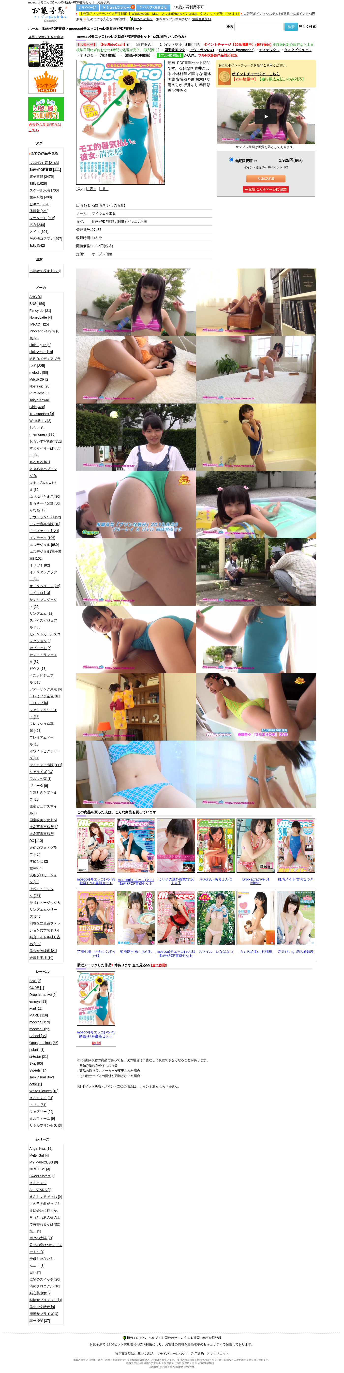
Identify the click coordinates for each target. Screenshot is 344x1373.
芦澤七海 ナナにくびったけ (96, 953)
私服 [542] (37, 245)
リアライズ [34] (41, 772)
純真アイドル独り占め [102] (45, 940)
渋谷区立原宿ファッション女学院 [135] (45, 926)
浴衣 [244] (37, 225)
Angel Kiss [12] (41, 1148)
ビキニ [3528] (40, 204)
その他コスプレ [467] (46, 238)
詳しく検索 (307, 27)
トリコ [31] (38, 1105)
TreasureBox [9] (42, 414)
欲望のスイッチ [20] (45, 1279)
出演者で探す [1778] (45, 271)
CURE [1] (37, 988)
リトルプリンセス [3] (46, 1125)
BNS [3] (35, 981)
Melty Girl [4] (39, 1155)
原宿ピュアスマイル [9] (43, 809)
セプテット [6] (40, 648)
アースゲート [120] (44, 531)
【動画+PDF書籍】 (137, 55)
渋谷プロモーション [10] (43, 878)
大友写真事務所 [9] (44, 827)
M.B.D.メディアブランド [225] (45, 362)
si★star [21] (39, 1057)
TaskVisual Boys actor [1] (42, 1080)
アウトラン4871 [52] (45, 517)
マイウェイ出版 (104, 213)
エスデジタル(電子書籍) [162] (46, 555)
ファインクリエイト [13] (43, 713)
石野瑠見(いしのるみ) (108, 205)
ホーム (33, 28)
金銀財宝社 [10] (41, 958)
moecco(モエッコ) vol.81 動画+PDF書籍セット (176, 953)
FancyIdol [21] (40, 311)
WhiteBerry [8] (40, 421)
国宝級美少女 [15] (43, 820)
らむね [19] (38, 510)
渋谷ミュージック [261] (42, 892)
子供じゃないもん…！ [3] (42, 1262)
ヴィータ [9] (39, 786)
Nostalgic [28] (40, 386)
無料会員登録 (201, 19)
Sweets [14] (38, 1070)
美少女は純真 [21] (43, 951)
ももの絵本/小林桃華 (256, 952)
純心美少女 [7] (40, 1293)
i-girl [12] (36, 1008)
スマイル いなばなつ (216, 952)
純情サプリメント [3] (46, 1300)
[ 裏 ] (104, 189)
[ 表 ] (91, 189)
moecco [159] (40, 1022)
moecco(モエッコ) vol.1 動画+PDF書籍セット (136, 881)
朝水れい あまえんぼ (216, 879)
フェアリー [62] (41, 1112)
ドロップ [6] (39, 703)
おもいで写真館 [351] (46, 441)
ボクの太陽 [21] (41, 1238)
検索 (229, 27)
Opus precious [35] (44, 1043)
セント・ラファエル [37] (43, 658)
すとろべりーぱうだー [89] (45, 451)
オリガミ (86, 55)
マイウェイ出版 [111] (46, 765)
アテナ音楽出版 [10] (45, 524)
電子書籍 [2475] (42, 177)
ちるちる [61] (40, 462)
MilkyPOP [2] (39, 379)
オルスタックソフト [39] (43, 575)
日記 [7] (35, 1272)
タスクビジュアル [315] (42, 678)
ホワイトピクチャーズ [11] (45, 754)
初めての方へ (141, 19)
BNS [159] (37, 304)
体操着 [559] (39, 211)
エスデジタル (269, 50)
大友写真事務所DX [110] (42, 837)
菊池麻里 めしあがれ (136, 952)
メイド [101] (39, 232)
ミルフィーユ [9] (42, 1118)
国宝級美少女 (175, 50)
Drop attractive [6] (43, 995)
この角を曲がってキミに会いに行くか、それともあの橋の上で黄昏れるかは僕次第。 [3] (45, 1217)
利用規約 (197, 1354)
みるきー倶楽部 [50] (45, 503)
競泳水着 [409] (41, 197)
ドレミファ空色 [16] (45, 696)
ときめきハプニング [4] (43, 472)
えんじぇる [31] (41, 1098)
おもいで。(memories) (236, 50)
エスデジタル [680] (44, 545)
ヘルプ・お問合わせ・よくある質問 (174, 1338)
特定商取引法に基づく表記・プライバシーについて (152, 1354)
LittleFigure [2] (40, 345)
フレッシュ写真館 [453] (42, 727)
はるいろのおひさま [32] (43, 486)
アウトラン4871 (202, 50)
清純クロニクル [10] (45, 1286)
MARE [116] (39, 1015)
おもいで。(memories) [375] (43, 431)
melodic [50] (39, 372)
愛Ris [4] (36, 868)
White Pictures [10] (44, 1091)
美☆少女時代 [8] (42, 1307)
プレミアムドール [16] (42, 740)
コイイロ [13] (40, 593)
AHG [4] (36, 297)
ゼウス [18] (38, 669)
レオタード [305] (42, 218)
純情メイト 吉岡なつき (296, 879)
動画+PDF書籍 (53, 28)
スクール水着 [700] (44, 190)
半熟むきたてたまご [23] (43, 796)
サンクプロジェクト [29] (43, 603)
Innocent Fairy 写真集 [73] (44, 334)
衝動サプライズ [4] (44, 1314)
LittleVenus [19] (41, 352)
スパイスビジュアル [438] (43, 623)
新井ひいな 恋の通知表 (296, 952)
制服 (120, 222)
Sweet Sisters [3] (42, 1176)
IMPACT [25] (39, 324)
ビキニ (132, 222)
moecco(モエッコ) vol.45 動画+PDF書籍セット (96, 1034)
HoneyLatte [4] (41, 317)
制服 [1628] (38, 183)
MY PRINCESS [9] (44, 1162)
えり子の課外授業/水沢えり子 (176, 881)
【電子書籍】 (108, 55)
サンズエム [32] (41, 613)
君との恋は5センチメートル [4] (46, 1248)
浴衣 (143, 222)
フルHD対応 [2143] (44, 163)
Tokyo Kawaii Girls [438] (40, 403)
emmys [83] (38, 1001)
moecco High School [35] (40, 1032)
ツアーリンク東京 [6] (46, 689)
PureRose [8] (40, 393)
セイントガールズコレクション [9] (45, 637)
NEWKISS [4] (40, 1169)
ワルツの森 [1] (40, 779)
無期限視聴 (246, 161)
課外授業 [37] (40, 1321)
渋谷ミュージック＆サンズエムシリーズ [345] (45, 909)
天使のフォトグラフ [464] (43, 851)
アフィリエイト (218, 1354)
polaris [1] (37, 1050)
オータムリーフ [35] (45, 586)
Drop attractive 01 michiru (255, 881)
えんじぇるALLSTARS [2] (41, 1186)
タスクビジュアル (298, 50)
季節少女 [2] (39, 861)
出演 (82, 205)
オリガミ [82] (40, 565)
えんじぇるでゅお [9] (46, 1197)
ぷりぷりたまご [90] (45, 496)
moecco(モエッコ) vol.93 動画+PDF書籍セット (96, 881)
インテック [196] (42, 538)
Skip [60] (36, 1063)
